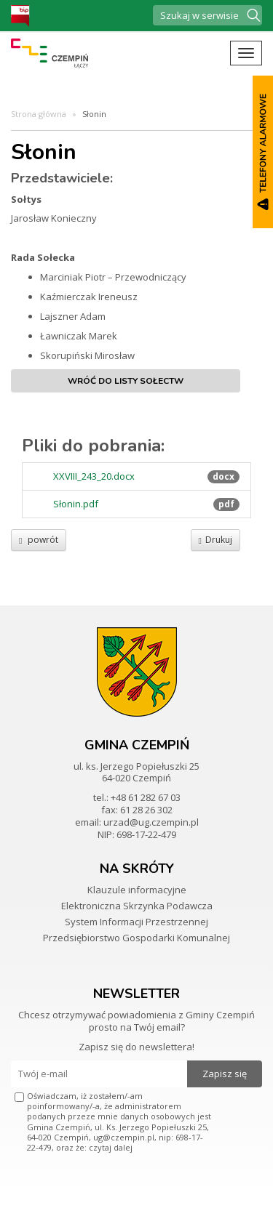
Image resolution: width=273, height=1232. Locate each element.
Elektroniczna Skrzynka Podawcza (137, 905)
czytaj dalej (110, 1147)
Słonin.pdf (75, 504)
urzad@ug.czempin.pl (151, 822)
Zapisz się (224, 1073)
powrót (38, 540)
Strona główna (38, 113)
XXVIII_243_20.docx (94, 476)
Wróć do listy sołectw (125, 381)
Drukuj (215, 540)
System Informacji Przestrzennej (136, 921)
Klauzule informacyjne (136, 889)
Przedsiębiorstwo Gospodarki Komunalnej (136, 937)
